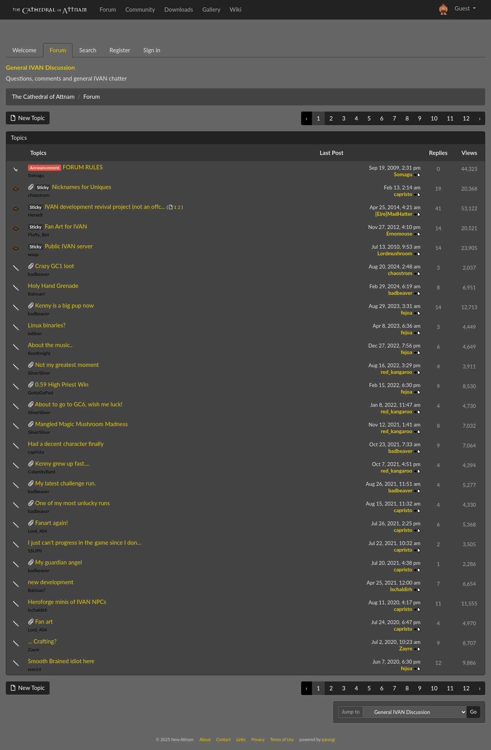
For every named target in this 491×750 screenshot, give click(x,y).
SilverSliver (39, 373)
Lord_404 (37, 531)
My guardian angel (58, 562)
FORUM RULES (83, 166)
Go (473, 712)
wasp (33, 254)
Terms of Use (282, 739)
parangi (328, 739)
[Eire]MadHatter (394, 214)
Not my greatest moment (67, 364)
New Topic (28, 117)
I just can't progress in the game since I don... (84, 542)
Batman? (36, 294)
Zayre (34, 649)
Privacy (258, 739)
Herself (35, 215)
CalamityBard (41, 472)
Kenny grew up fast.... (62, 463)
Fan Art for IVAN (66, 226)
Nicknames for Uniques (81, 186)
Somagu (36, 175)
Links (241, 739)
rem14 (34, 669)
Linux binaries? (46, 325)
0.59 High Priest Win (61, 384)
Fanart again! (51, 522)
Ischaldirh (401, 589)
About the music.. (50, 344)
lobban (35, 333)
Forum (91, 96)
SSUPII (35, 551)
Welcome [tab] (24, 49)
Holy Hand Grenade (53, 285)
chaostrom (39, 195)
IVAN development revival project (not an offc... (105, 206)
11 (450, 118)
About (204, 739)
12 (466, 118)
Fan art (44, 621)
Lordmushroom (395, 253)
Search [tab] (87, 49)
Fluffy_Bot (38, 234)
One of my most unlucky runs (72, 502)
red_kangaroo (397, 372)
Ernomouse (399, 234)
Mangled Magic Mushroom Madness (81, 423)
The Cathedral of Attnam (43, 96)
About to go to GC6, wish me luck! (78, 404)
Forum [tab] (58, 49)
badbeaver (38, 274)
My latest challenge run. (65, 483)
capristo (403, 194)
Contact (223, 739)
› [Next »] (480, 118)
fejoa (407, 313)
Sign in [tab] (151, 49)
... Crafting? (42, 641)
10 (434, 118)
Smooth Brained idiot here (61, 660)
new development (51, 581)
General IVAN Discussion (40, 67)
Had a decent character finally (65, 443)
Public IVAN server (69, 246)
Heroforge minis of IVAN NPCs (67, 601)
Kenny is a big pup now (64, 305)
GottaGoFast (40, 393)
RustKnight (39, 353)
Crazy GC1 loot (54, 265)
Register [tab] (120, 49)
